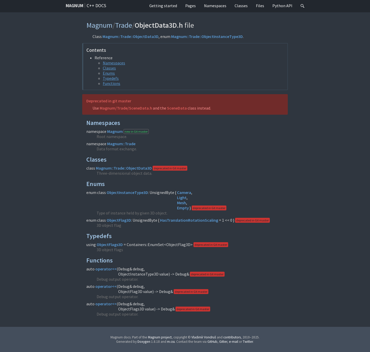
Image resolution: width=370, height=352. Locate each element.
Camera (184, 192)
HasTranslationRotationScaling (189, 220)
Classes (241, 5)
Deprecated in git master (108, 100)
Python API (282, 5)
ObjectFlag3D (119, 220)
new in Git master (136, 131)
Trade (123, 25)
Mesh (181, 202)
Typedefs (111, 78)
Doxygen (143, 341)
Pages (190, 5)
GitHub (212, 341)
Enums (109, 73)
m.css (171, 341)
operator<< (106, 268)
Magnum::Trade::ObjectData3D (131, 36)
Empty (183, 207)
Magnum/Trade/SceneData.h (126, 108)
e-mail (233, 341)
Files (260, 5)
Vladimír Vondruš (203, 337)
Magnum (74, 5)
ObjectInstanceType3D (127, 192)
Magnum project (160, 337)
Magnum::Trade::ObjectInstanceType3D (207, 36)
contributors (232, 337)
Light (182, 197)
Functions (111, 83)
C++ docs (96, 5)
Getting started (163, 5)
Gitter (223, 341)
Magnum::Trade (121, 143)
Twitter (248, 341)
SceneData (177, 108)
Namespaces (215, 5)
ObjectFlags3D (110, 244)
